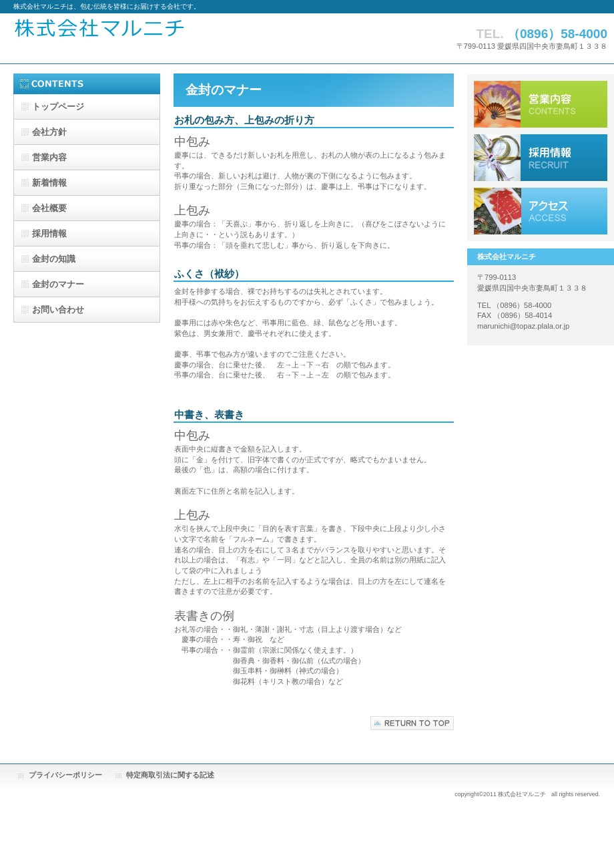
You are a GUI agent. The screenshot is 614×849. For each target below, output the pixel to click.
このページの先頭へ (412, 723)
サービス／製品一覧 (540, 104)
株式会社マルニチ (176, 38)
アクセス (540, 211)
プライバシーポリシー (65, 775)
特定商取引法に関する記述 (170, 775)
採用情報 (540, 157)
